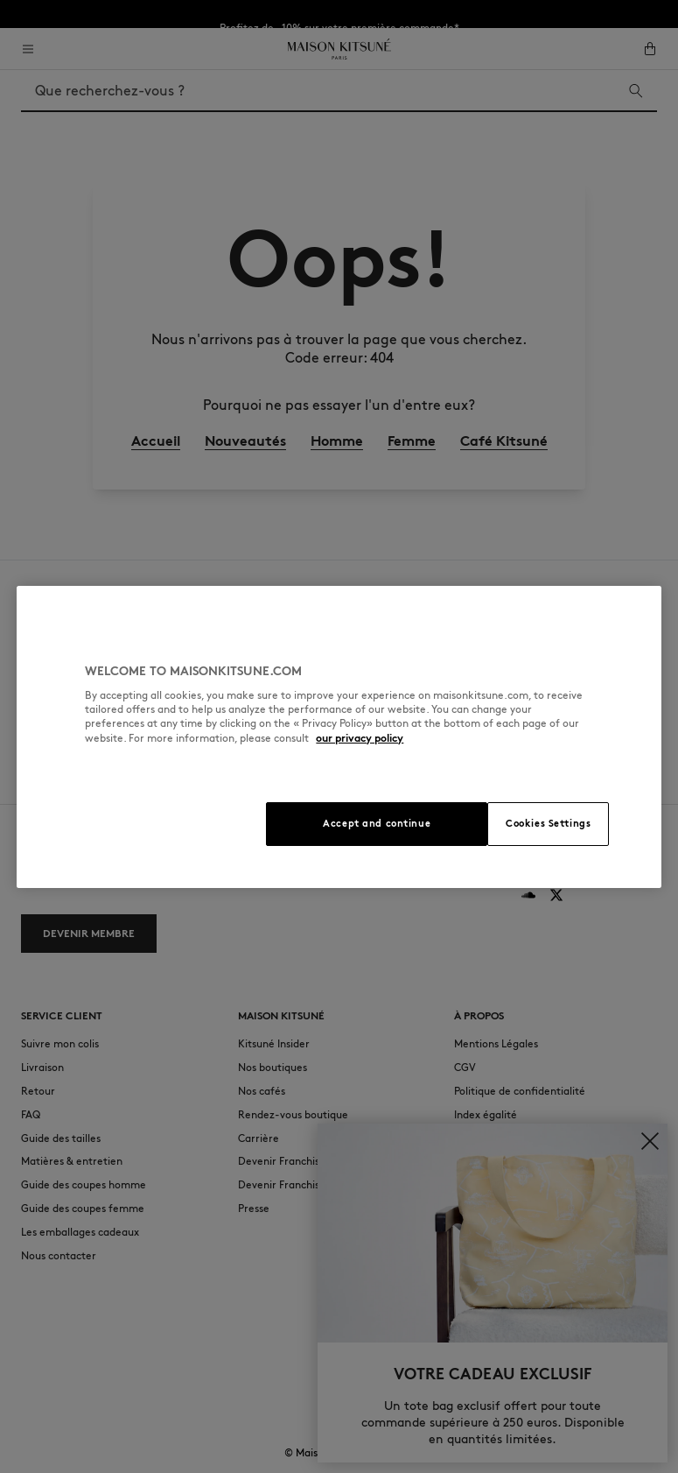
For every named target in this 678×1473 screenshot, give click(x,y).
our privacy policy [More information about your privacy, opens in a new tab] (359, 737)
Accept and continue (376, 823)
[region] (339, 737)
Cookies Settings (548, 823)
